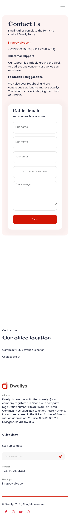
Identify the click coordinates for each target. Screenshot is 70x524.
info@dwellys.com (19, 43)
